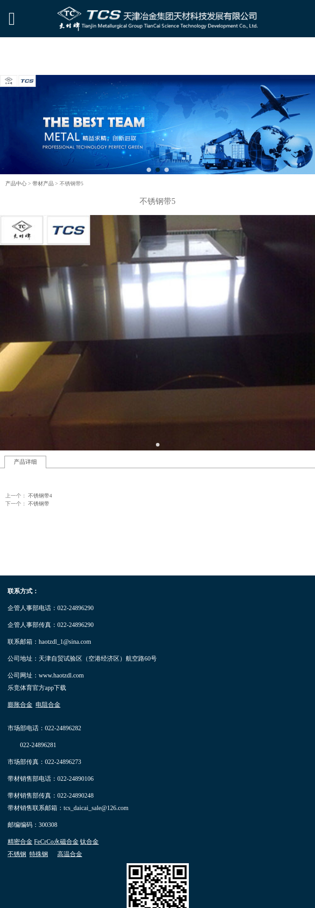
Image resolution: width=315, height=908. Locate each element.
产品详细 (25, 461)
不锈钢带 (38, 504)
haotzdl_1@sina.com (65, 641)
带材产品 (43, 183)
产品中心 (16, 183)
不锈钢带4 (40, 496)
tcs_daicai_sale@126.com (96, 808)
